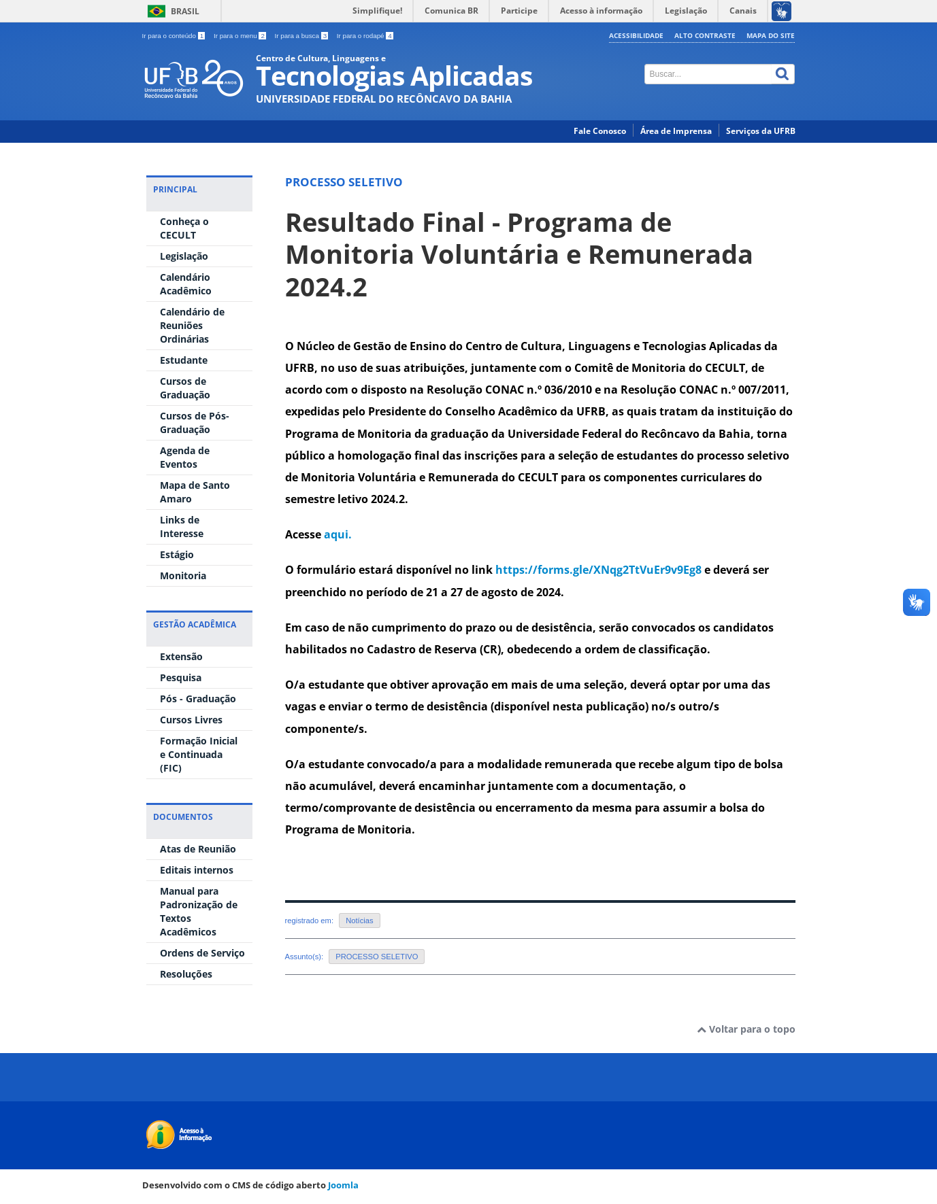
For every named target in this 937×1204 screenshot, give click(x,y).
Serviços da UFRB (760, 131)
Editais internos (196, 869)
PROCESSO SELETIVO (376, 956)
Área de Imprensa (676, 131)
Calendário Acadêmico (186, 284)
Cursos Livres (191, 719)
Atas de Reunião (198, 848)
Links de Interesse (181, 526)
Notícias (359, 920)
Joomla (343, 1185)
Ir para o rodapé (365, 35)
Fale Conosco (600, 131)
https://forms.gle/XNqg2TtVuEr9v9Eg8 (598, 569)
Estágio (177, 554)
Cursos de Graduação (185, 388)
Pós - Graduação (198, 698)
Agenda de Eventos (185, 457)
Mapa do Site (770, 35)
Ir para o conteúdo (174, 35)
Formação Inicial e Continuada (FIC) (198, 754)
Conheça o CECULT (184, 228)
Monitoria (183, 575)
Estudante (184, 360)
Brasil (185, 11)
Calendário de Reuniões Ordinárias (192, 325)
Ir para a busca (302, 35)
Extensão (181, 656)
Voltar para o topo (746, 1028)
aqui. (336, 534)
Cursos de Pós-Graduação (194, 422)
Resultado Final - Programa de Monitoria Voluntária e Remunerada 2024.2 (519, 254)
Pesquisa (180, 677)
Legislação (184, 256)
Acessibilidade (636, 35)
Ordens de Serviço (202, 952)
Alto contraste (705, 35)
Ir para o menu (241, 35)
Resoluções (186, 973)
